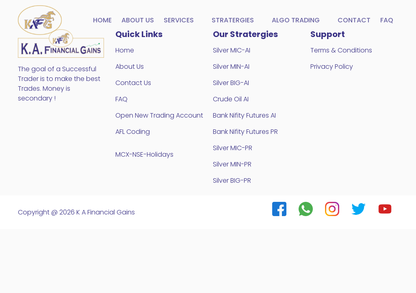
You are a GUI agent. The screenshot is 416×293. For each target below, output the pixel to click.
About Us (129, 66)
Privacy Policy (331, 66)
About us (137, 20)
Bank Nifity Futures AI (244, 115)
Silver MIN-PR (232, 164)
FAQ (386, 20)
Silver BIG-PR (232, 180)
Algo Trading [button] (296, 20)
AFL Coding (132, 131)
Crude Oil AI (231, 99)
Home (102, 20)
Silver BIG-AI (231, 82)
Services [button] (179, 20)
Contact (354, 20)
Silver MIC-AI (231, 50)
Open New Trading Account (159, 115)
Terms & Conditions (341, 50)
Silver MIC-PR (232, 148)
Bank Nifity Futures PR (245, 131)
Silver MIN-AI (231, 66)
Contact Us (133, 82)
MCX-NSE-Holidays (144, 154)
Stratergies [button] (234, 20)
